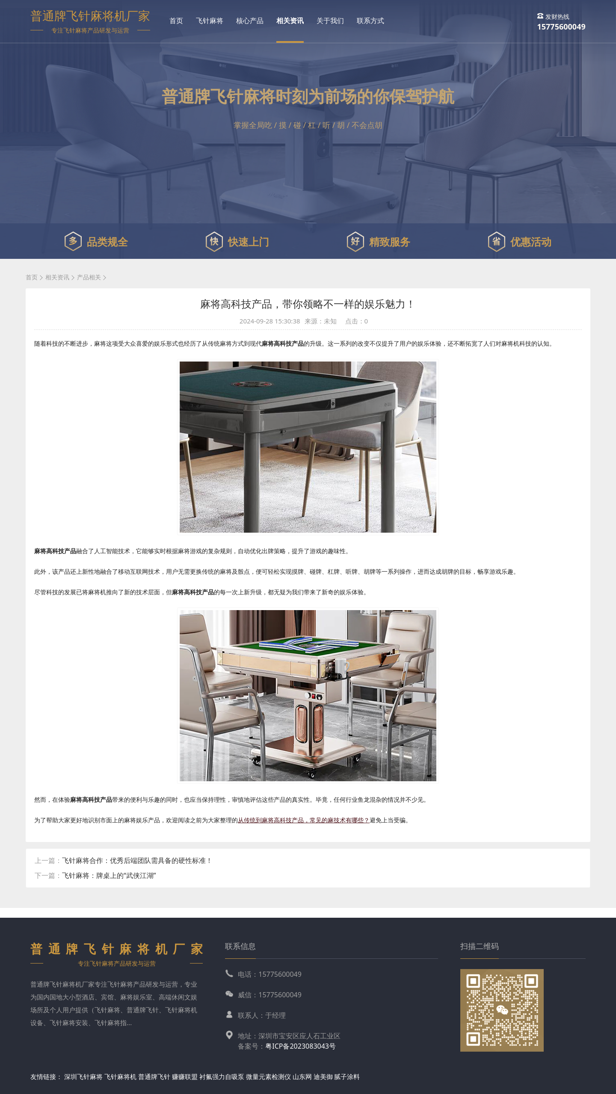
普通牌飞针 (154, 1076)
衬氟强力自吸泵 (221, 1076)
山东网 (302, 1076)
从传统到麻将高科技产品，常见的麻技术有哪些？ (304, 820)
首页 (176, 20)
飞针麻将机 (120, 1076)
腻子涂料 (347, 1076)
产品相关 (89, 277)
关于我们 (330, 20)
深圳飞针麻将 (83, 1076)
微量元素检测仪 (268, 1076)
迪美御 (323, 1076)
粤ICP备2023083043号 (300, 1046)
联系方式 (370, 20)
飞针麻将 (209, 20)
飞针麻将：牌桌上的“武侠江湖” (109, 875)
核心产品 (250, 20)
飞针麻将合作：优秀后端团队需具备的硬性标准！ (137, 860)
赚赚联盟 (185, 1076)
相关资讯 (290, 20)
